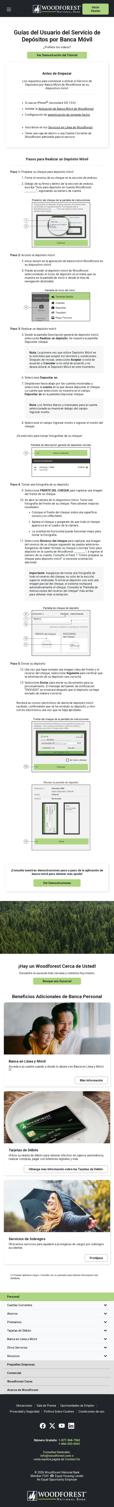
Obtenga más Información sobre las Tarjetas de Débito (66, 1169)
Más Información (91, 1080)
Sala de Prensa (46, 1405)
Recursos (57, 1356)
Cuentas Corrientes (57, 1305)
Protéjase (96, 1258)
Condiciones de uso (91, 1411)
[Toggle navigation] (18, 9)
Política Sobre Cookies (59, 1411)
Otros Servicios (57, 1347)
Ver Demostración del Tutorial (57, 55)
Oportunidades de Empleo (77, 1405)
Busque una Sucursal (57, 981)
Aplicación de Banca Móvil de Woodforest (66, 109)
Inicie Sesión (95, 9)
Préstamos (57, 1322)
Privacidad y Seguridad (24, 1411)
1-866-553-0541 (69, 1444)
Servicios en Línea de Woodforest (70, 127)
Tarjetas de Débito (57, 1330)
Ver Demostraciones (57, 883)
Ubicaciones (24, 1405)
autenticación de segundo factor (69, 114)
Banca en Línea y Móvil (57, 1339)
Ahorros (57, 1313)
